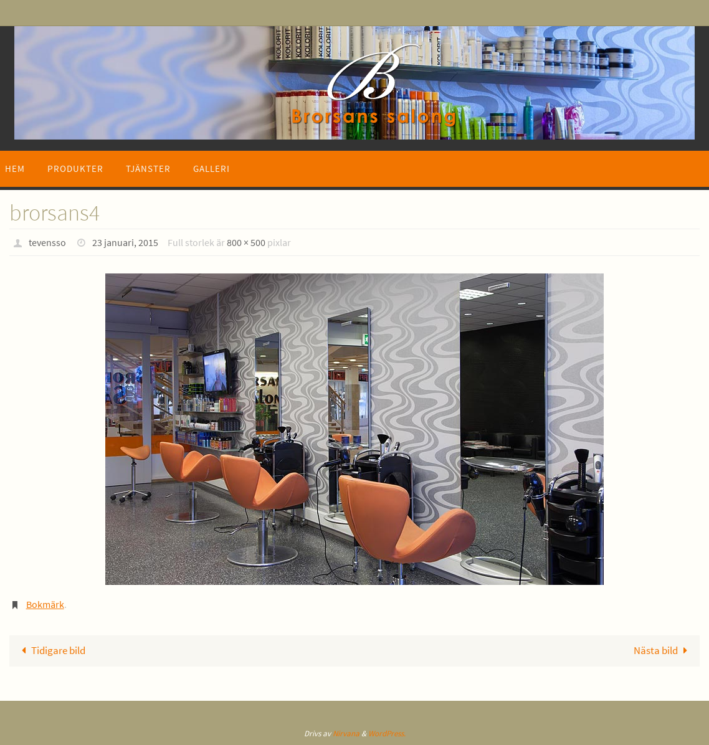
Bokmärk (45, 604)
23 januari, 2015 (125, 242)
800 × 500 (246, 242)
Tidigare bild (50, 650)
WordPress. (387, 733)
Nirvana (346, 733)
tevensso (47, 242)
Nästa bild (663, 650)
